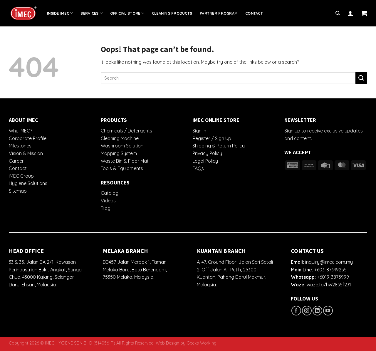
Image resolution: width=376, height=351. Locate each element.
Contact (254, 13)
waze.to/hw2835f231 (329, 285)
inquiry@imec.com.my (329, 262)
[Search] (337, 13)
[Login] (350, 13)
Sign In (199, 131)
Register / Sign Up (211, 138)
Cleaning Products (172, 13)
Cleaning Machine (120, 138)
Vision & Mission (26, 153)
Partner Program (219, 13)
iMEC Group (21, 176)
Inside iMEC (60, 13)
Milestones (20, 146)
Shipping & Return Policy (218, 146)
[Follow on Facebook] (296, 310)
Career (16, 161)
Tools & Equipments (122, 168)
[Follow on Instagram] (307, 310)
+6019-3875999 (333, 277)
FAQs (198, 168)
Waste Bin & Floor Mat (125, 161)
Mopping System (119, 153)
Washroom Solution (122, 146)
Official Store (127, 13)
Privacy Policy (207, 153)
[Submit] (361, 77)
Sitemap (18, 191)
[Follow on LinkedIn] (317, 310)
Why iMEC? (20, 131)
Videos (108, 201)
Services (91, 13)
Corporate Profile (27, 138)
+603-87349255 (330, 270)
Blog (105, 208)
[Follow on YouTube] (328, 310)
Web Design (167, 343)
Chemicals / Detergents (126, 131)
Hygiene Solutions (28, 183)
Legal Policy (205, 161)
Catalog (109, 193)
